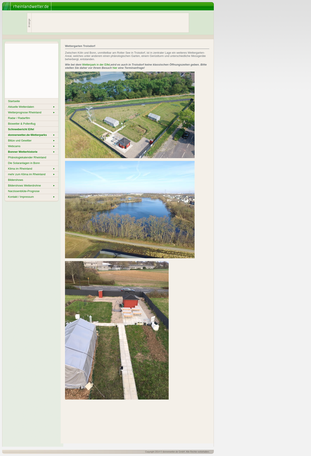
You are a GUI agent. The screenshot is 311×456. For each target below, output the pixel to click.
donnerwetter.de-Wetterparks (31, 135)
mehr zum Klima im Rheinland (31, 174)
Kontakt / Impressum (31, 196)
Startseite (14, 101)
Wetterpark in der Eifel (96, 64)
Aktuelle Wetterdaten (31, 106)
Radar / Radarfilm (19, 118)
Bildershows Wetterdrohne (31, 185)
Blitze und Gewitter (31, 140)
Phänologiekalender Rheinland (27, 157)
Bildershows (15, 179)
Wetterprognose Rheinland (31, 112)
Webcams (31, 146)
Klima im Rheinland (31, 168)
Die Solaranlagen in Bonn (24, 163)
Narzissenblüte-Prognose (24, 191)
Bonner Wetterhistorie (31, 151)
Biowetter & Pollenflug (21, 123)
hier (115, 67)
